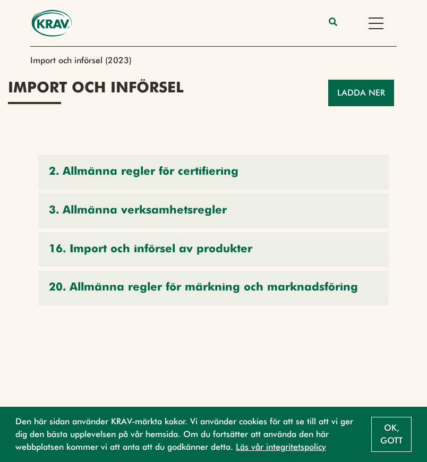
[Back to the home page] (51, 23)
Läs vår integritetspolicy (281, 447)
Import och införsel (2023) (81, 60)
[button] (213, 172)
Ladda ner (361, 93)
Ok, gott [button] (391, 434)
